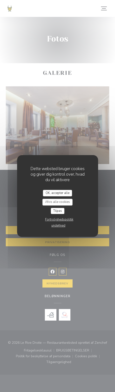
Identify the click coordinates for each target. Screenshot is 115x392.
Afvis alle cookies (57, 202)
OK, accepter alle (57, 193)
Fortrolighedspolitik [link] (59, 219)
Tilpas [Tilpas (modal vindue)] (57, 211)
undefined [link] (58, 225)
